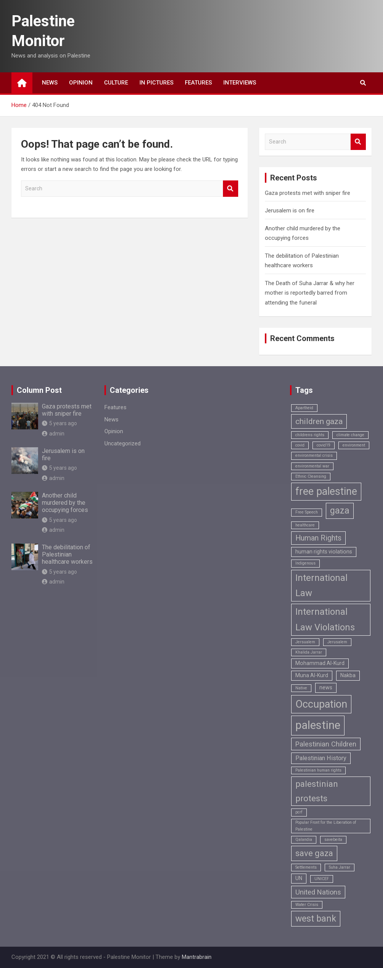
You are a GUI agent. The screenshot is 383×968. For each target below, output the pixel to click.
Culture (116, 82)
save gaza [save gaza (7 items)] (314, 853)
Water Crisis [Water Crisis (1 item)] (306, 904)
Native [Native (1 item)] (301, 688)
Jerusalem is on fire (289, 210)
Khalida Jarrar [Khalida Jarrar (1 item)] (308, 652)
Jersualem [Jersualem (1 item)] (305, 641)
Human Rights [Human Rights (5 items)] (318, 538)
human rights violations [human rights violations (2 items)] (323, 552)
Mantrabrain (197, 957)
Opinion (81, 82)
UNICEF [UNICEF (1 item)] (321, 878)
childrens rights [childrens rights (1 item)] (309, 434)
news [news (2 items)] (325, 687)
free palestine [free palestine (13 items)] (326, 491)
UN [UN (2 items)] (298, 878)
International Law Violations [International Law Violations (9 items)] (325, 619)
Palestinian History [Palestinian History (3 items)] (320, 758)
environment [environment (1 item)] (354, 445)
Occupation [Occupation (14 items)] (321, 704)
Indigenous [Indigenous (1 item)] (305, 563)
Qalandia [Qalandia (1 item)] (303, 839)
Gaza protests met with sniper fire (307, 193)
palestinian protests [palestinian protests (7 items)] (316, 791)
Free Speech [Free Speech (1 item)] (306, 512)
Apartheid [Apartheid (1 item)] (304, 407)
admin (53, 434)
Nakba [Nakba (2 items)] (348, 675)
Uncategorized (122, 443)
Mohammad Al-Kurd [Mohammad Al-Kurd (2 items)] (320, 663)
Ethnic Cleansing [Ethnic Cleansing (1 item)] (310, 476)
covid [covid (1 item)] (299, 445)
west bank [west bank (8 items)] (315, 919)
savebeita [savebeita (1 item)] (333, 839)
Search (230, 188)
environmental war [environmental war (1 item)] (312, 466)
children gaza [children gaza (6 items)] (319, 421)
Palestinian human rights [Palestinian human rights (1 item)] (318, 770)
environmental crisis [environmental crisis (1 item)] (314, 455)
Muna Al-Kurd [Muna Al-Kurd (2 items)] (311, 675)
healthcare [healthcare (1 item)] (305, 525)
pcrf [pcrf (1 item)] (299, 812)
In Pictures (156, 82)
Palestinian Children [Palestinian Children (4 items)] (325, 744)
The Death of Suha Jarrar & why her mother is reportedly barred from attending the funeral (309, 293)
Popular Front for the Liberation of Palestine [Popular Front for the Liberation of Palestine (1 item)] (325, 826)
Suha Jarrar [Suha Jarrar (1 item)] (339, 867)
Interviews (239, 82)
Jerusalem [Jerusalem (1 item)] (337, 641)
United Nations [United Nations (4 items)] (318, 892)
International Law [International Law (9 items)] (321, 586)
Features (198, 82)
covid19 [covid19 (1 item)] (323, 445)
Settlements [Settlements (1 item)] (306, 867)
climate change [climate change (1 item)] (350, 434)
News (50, 82)
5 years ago (59, 423)
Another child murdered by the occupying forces (65, 503)
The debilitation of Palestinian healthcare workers (67, 554)
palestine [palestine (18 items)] (317, 725)
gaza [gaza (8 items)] (339, 511)
